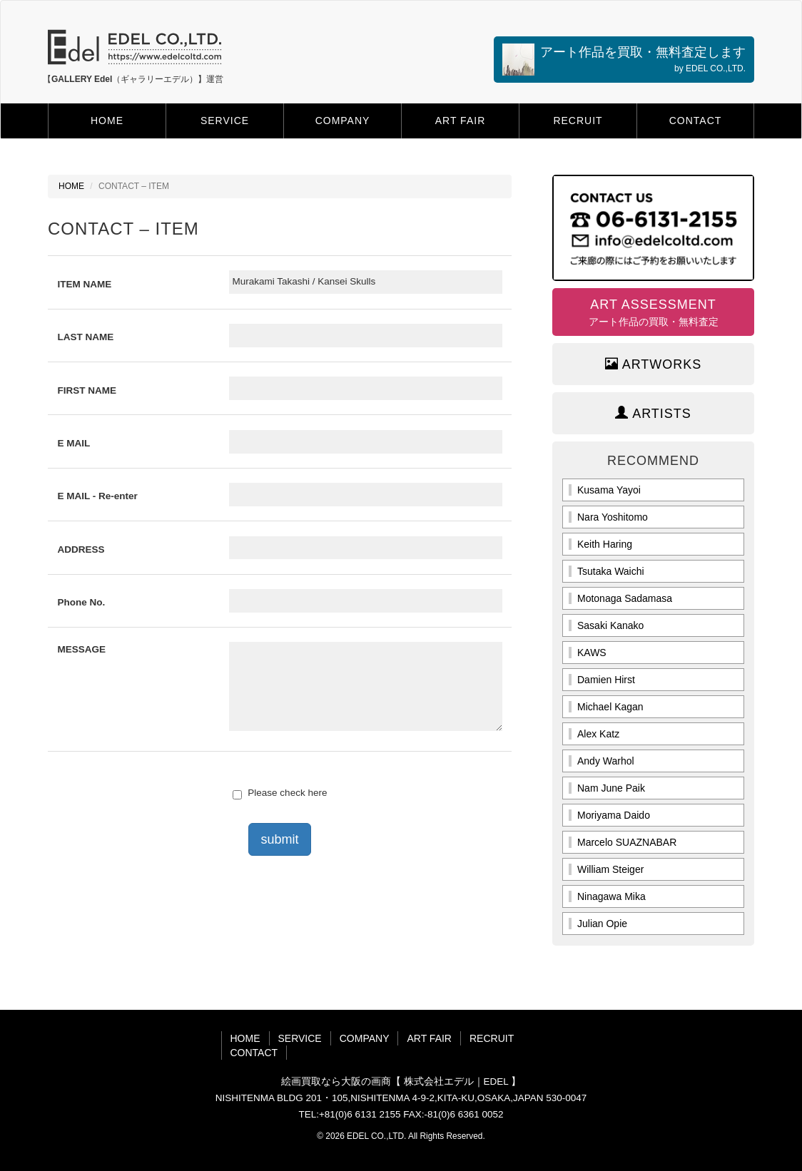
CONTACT (695, 120)
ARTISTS (653, 413)
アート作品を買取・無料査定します (624, 60)
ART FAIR (460, 120)
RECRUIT (577, 120)
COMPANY (342, 120)
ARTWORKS (653, 364)
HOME (107, 120)
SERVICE (224, 120)
